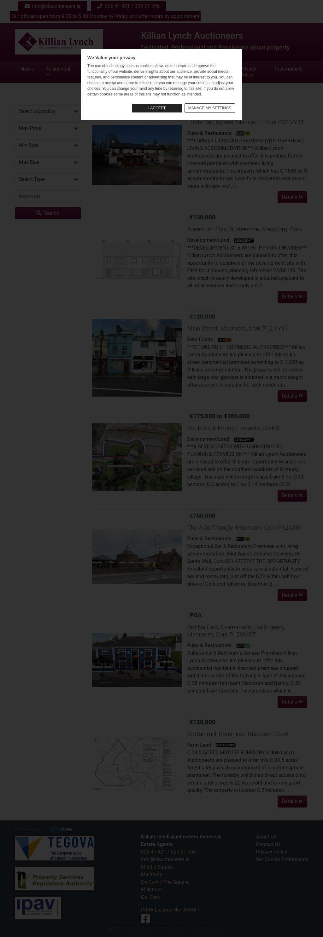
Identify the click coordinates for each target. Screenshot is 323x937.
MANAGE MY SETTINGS (209, 108)
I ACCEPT (157, 108)
